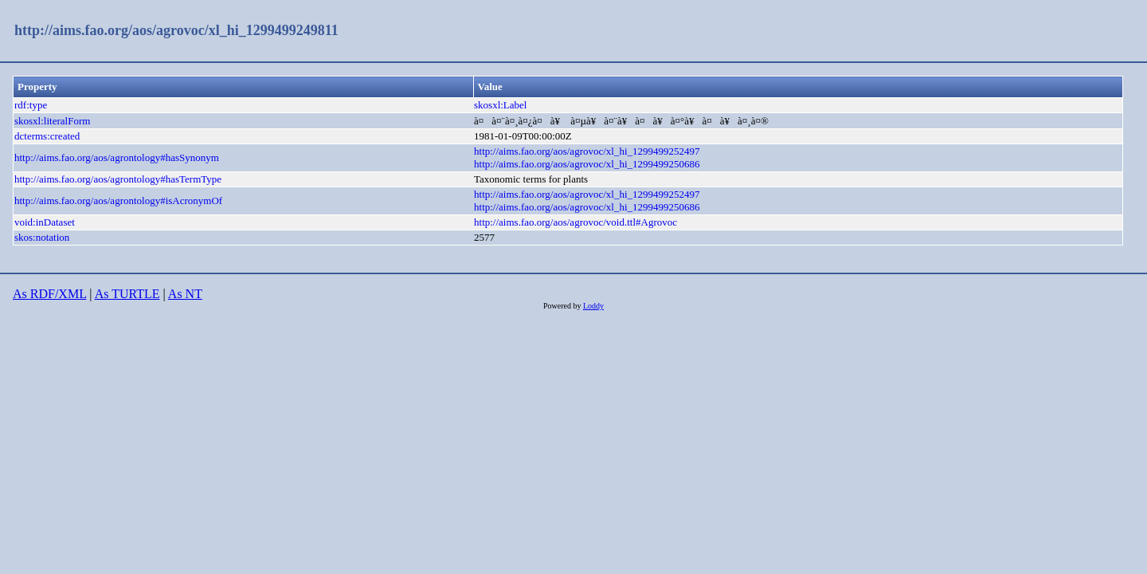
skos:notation (41, 237)
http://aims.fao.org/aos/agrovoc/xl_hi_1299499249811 (176, 30)
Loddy (593, 305)
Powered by (563, 305)
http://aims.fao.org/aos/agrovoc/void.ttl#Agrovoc (575, 222)
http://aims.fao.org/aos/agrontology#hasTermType (117, 179)
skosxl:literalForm (52, 121)
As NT (185, 294)
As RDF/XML (49, 294)
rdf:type (30, 105)
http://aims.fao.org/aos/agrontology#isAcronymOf (118, 200)
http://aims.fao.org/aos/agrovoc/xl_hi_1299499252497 (587, 151)
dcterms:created (47, 136)
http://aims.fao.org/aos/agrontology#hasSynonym (116, 157)
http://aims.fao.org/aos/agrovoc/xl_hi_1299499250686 (587, 164)
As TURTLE (127, 294)
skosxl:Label (500, 105)
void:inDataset (44, 222)
